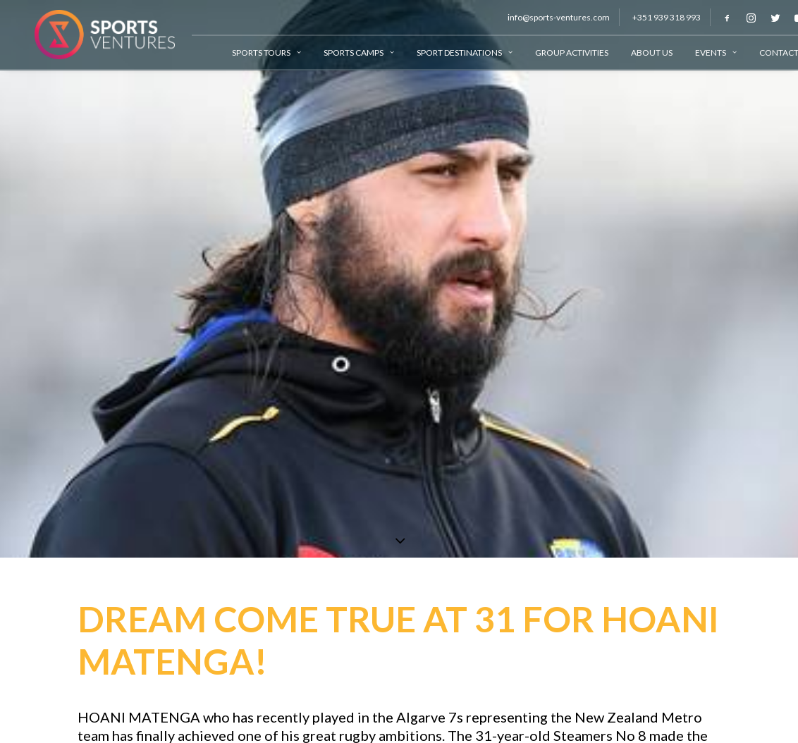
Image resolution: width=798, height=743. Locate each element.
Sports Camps (347, 52)
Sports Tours (254, 52)
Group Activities (559, 52)
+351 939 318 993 (654, 17)
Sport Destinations (453, 52)
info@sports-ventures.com (547, 17)
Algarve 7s (429, 713)
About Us (640, 52)
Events (704, 52)
